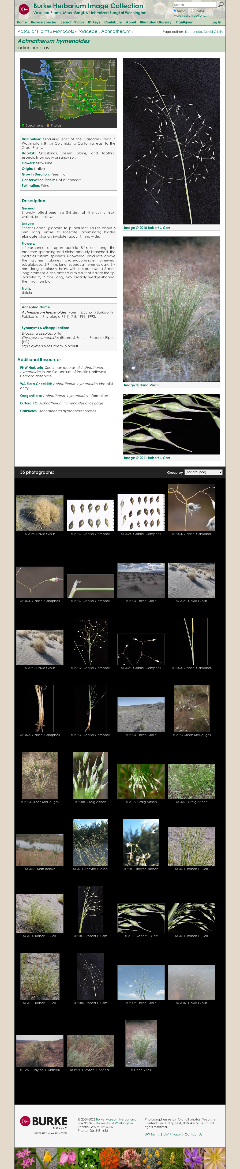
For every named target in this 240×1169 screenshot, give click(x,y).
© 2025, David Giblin (40, 534)
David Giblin (213, 32)
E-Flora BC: (29, 403)
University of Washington (114, 1123)
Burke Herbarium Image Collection (88, 6)
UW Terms (152, 1134)
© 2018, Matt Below (40, 869)
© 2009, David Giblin (141, 1003)
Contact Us (193, 1134)
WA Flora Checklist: (36, 383)
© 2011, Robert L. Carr (191, 869)
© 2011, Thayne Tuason (90, 869)
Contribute (113, 22)
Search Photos (72, 22)
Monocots (63, 31)
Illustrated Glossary (156, 22)
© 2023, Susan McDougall (192, 735)
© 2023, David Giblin (191, 601)
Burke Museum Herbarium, (116, 1119)
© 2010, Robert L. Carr (39, 1003)
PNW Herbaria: (32, 367)
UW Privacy (172, 1134)
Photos (199, 11)
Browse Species (43, 22)
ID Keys (94, 22)
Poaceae (88, 31)
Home (22, 22)
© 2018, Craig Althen (90, 802)
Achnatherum (116, 31)
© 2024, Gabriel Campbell (90, 534)
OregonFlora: (31, 395)
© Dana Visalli (141, 1070)
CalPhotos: (29, 411)
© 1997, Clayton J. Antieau (40, 1070)
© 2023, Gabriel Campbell (90, 668)
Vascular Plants (33, 31)
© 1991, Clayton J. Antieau (90, 1070)
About (131, 22)
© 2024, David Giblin (141, 601)
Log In (216, 22)
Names (182, 11)
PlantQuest (184, 22)
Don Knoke (193, 32)
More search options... (190, 15)
